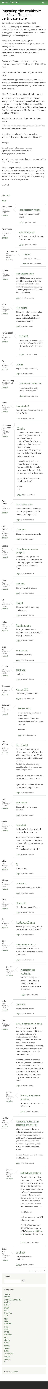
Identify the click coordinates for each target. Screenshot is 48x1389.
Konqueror (8, 1324)
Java (4, 201)
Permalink (5, 215)
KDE (6, 1318)
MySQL (7, 1329)
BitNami (7, 1297)
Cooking (7, 1302)
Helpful (19, 603)
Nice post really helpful (29, 210)
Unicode (7, 1356)
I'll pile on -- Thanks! (25, 922)
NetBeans (8, 1335)
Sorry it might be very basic (29, 1024)
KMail (6, 1321)
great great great (27, 232)
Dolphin (7, 1305)
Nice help (20, 583)
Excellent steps (23, 625)
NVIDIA (7, 1332)
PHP (6, 1337)
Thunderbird (8, 1354)
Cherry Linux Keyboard (12, 1299)
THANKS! (20, 1004)
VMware (7, 1359)
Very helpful (21, 308)
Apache (7, 1294)
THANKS (23, 336)
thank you (20, 670)
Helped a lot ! (22, 406)
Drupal (6, 1307)
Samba (7, 1346)
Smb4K (7, 1348)
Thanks (26, 254)
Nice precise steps (25, 274)
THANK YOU (24, 708)
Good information (24, 504)
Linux (6, 1327)
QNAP (6, 1343)
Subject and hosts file (31, 1173)
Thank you (21, 883)
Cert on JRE (22, 689)
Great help (21, 529)
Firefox (6, 1310)
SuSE (6, 1351)
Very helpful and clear (30, 383)
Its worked (21, 825)
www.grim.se (10, 2)
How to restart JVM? (26, 944)
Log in (43, 3)
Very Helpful (22, 745)
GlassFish (6, 195)
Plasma (7, 1340)
